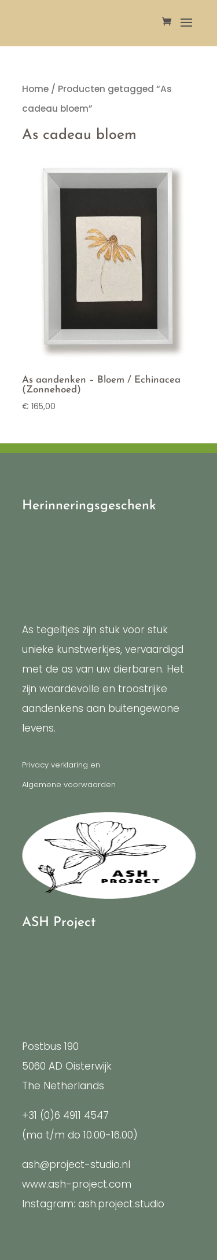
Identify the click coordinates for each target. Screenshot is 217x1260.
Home (35, 89)
